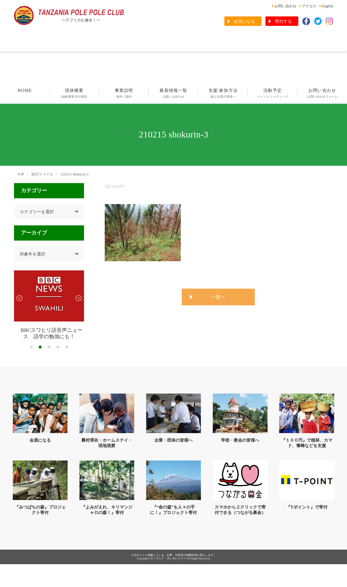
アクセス (309, 6)
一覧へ (218, 297)
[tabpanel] (49, 305)
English (327, 6)
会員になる (244, 21)
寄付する (283, 21)
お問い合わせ (285, 6)
